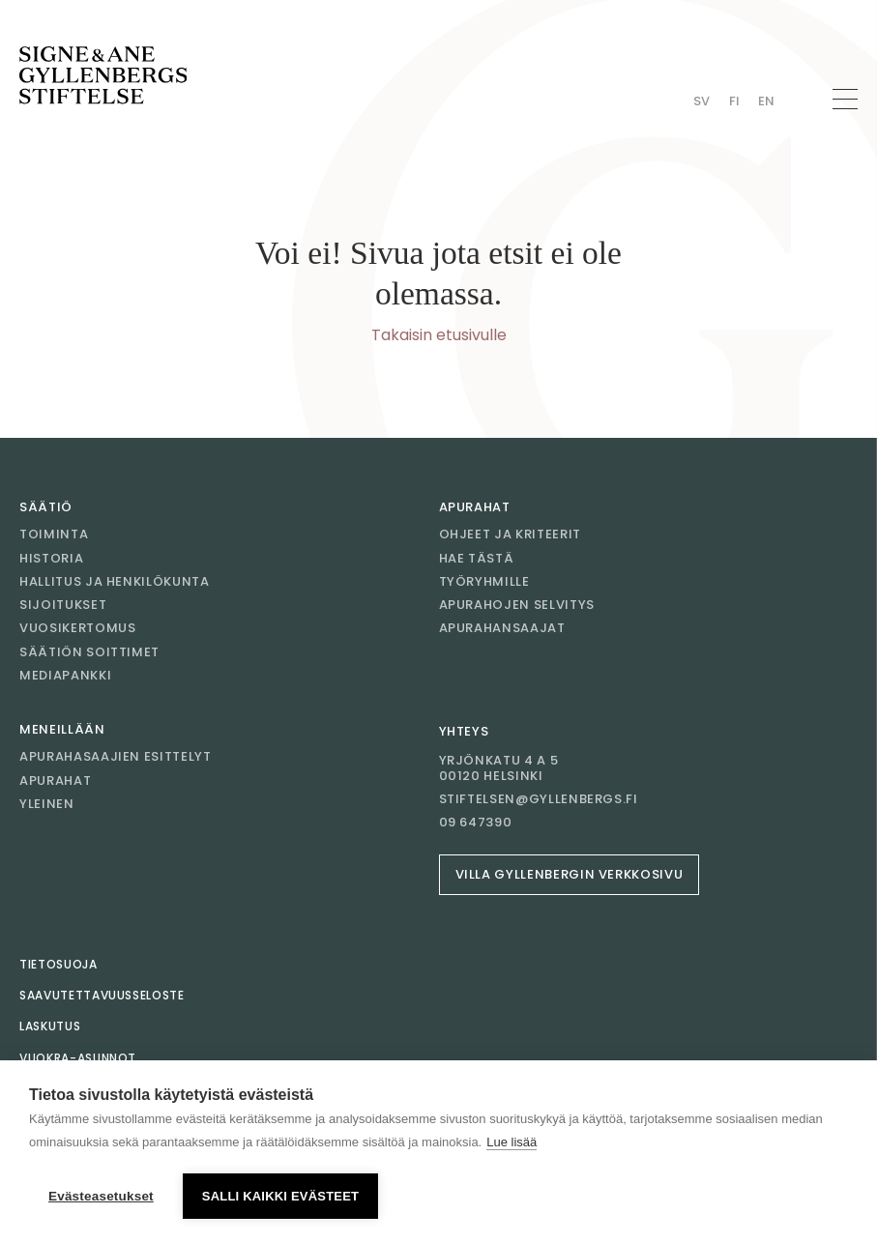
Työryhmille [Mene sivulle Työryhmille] (484, 581)
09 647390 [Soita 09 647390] (475, 822)
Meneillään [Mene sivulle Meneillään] (62, 729)
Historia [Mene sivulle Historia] (51, 558)
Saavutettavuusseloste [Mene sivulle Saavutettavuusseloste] (102, 995)
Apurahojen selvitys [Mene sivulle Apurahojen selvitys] (517, 604)
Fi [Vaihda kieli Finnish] (734, 101)
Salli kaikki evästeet (280, 1196)
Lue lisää (511, 1142)
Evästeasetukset (101, 1196)
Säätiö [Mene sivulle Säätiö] (46, 507)
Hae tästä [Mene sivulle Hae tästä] (476, 558)
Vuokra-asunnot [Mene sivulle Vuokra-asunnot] (77, 1058)
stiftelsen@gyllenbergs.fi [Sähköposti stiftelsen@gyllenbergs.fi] (538, 799)
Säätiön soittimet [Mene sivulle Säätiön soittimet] (89, 652)
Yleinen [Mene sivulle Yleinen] (46, 804)
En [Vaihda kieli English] (766, 101)
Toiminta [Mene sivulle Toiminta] (53, 534)
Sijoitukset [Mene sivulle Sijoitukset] (62, 604)
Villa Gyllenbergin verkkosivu (569, 874)
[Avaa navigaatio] (845, 99)
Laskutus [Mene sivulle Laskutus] (49, 1026)
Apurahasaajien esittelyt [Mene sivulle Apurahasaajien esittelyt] (115, 756)
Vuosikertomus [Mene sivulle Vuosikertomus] (77, 628)
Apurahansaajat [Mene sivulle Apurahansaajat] (502, 628)
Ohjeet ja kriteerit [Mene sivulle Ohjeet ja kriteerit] (510, 534)
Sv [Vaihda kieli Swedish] (701, 101)
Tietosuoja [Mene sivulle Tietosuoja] (58, 964)
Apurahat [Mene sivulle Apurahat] (475, 507)
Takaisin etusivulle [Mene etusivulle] (439, 335)
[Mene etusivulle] (103, 75)
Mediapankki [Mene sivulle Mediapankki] (65, 675)
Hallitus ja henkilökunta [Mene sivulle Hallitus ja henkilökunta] (114, 581)
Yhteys (464, 731)
